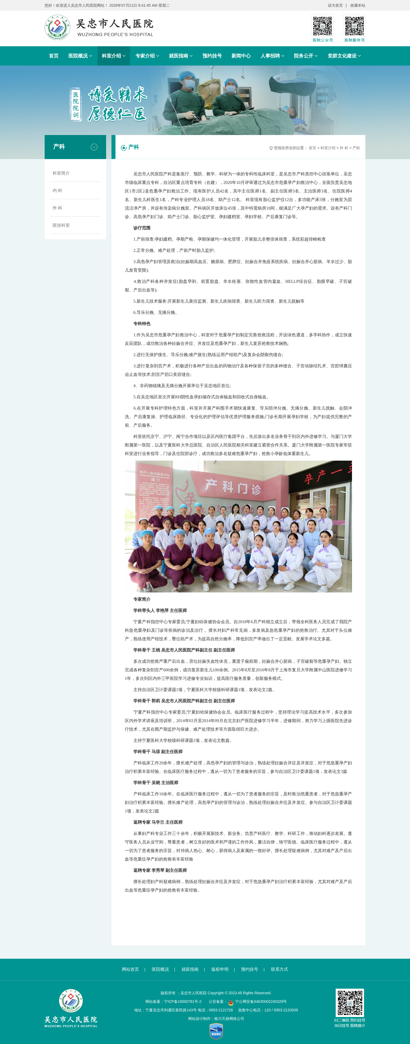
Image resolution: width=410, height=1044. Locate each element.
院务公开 (306, 56)
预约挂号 (212, 56)
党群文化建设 (344, 56)
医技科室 (61, 225)
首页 (54, 56)
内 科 (57, 190)
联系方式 (279, 969)
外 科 (57, 208)
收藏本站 (357, 5)
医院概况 (80, 56)
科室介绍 (114, 56)
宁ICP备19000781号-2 (183, 1001)
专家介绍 (147, 56)
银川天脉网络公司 (229, 1018)
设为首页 (335, 5)
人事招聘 (272, 56)
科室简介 (61, 173)
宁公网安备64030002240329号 (261, 1001)
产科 (356, 148)
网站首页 (130, 969)
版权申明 (220, 969)
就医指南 (181, 56)
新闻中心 (241, 56)
